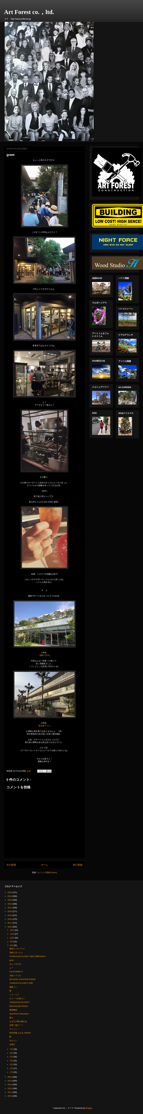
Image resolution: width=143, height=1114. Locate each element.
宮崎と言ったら (16, 952)
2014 (10, 1081)
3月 (12, 1064)
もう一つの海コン (17, 998)
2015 (10, 1077)
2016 (10, 927)
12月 (12, 930)
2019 (10, 915)
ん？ (11, 968)
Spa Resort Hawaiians (19, 1014)
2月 (12, 1068)
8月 (12, 945)
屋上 (11, 1018)
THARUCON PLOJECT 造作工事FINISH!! (27, 956)
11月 (12, 934)
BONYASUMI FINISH (18, 1006)
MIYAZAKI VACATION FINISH (22, 979)
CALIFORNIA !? (16, 971)
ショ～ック (14, 994)
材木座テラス (44, 726)
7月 (12, 1049)
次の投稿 (11, 864)
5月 (12, 1057)
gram (11, 960)
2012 (10, 1088)
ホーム (44, 864)
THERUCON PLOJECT (19, 1002)
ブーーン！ (14, 1029)
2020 (10, 911)
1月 (12, 1072)
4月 (12, 1061)
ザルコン (13, 1040)
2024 (10, 896)
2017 (10, 923)
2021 (10, 908)
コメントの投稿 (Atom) (47, 872)
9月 (12, 941)
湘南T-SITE (44, 655)
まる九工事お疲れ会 (18, 1021)
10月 (12, 938)
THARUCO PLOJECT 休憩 (21, 983)
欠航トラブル (15, 975)
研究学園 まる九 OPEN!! (20, 1033)
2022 (10, 904)
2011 (10, 1092)
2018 (10, 919)
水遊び (12, 1044)
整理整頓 (13, 1010)
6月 (12, 1053)
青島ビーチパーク (17, 949)
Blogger (88, 1108)
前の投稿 (77, 864)
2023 (10, 900)
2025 (10, 892)
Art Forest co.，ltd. (29, 12)
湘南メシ (13, 987)
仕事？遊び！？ (16, 1025)
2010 (10, 1096)
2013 (10, 1084)
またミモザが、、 (17, 964)
